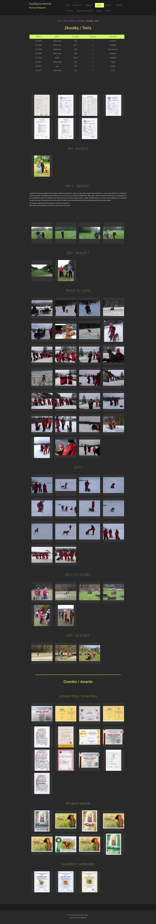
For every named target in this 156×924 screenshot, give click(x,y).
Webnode (84, 918)
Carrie (65, 21)
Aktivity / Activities (77, 21)
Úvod (59, 21)
